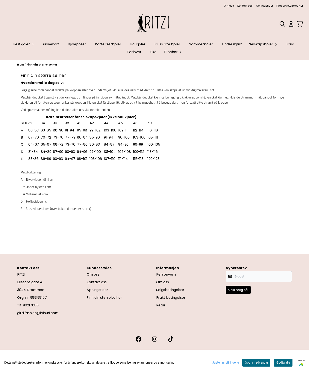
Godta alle (283, 362)
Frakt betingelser (170, 297)
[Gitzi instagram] (154, 339)
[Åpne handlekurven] (300, 23)
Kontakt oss (245, 5)
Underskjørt (232, 44)
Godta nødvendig (256, 362)
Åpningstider (264, 5)
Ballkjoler (137, 44)
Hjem (20, 64)
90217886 (31, 305)
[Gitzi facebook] (138, 339)
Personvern (166, 274)
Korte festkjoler (108, 44)
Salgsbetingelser (170, 289)
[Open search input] (282, 24)
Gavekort (51, 44)
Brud (290, 44)
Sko (153, 51)
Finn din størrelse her (289, 5)
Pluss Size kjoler (167, 44)
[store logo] (154, 24)
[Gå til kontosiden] (291, 23)
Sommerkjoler (201, 44)
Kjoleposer (77, 44)
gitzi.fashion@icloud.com (37, 312)
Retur (160, 305)
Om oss (229, 5)
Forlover (134, 51)
